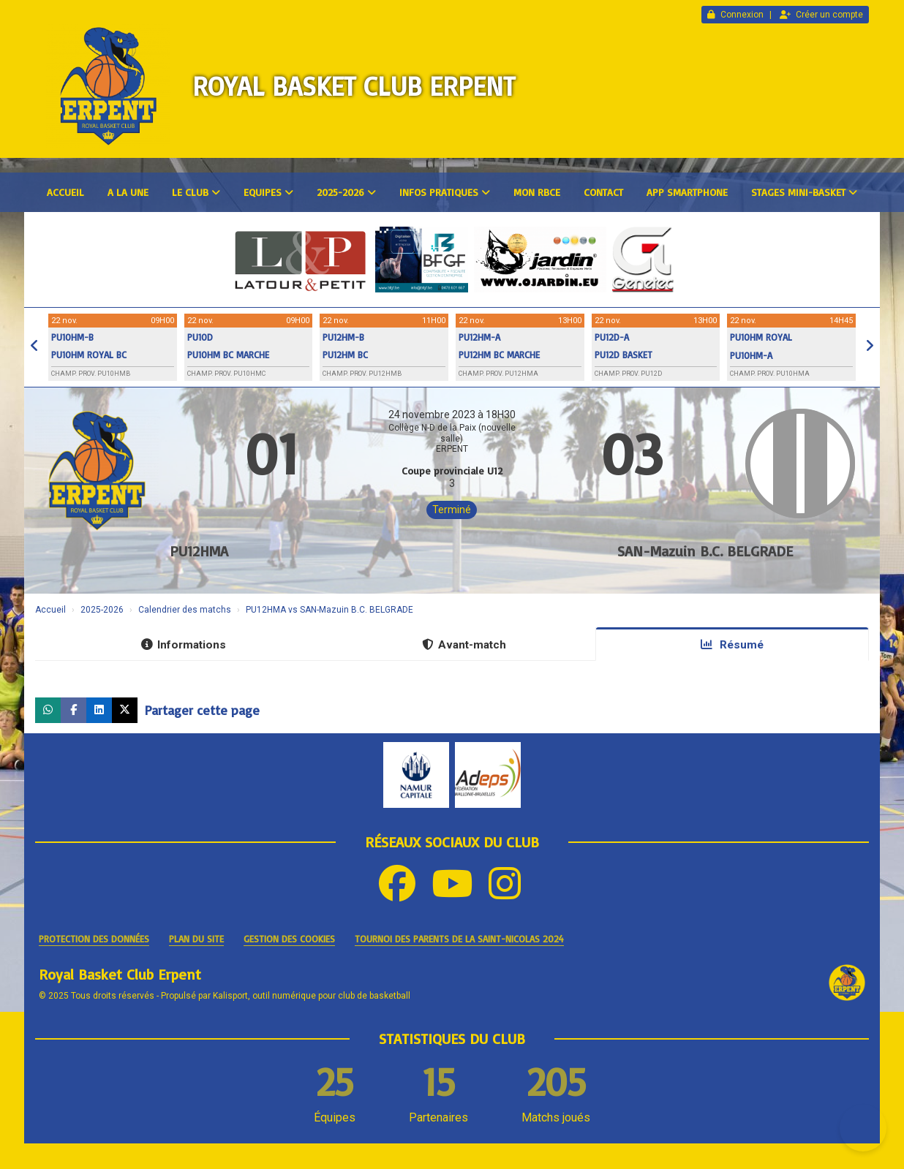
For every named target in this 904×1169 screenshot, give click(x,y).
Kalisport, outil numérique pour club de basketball (311, 996)
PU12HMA (199, 551)
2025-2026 (346, 192)
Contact (603, 192)
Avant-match (464, 644)
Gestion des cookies (289, 939)
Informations (183, 644)
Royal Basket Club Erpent (354, 85)
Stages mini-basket (804, 192)
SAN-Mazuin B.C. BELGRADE (705, 551)
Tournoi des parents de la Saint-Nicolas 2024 (459, 939)
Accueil (65, 192)
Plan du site (196, 939)
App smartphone (687, 192)
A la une (128, 192)
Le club (196, 192)
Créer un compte (821, 15)
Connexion (735, 15)
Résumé (732, 644)
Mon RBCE (536, 192)
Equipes (268, 192)
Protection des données (94, 939)
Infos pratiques (444, 192)
